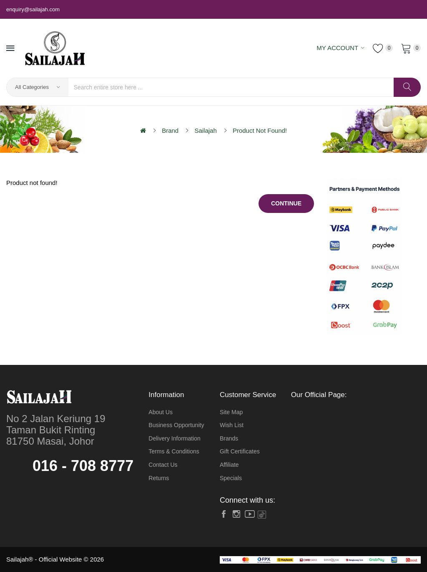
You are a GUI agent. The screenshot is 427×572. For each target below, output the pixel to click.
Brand (170, 130)
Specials (231, 478)
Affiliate (229, 464)
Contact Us (162, 464)
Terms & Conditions (173, 451)
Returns (158, 478)
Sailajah (205, 130)
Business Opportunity (176, 425)
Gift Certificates (240, 451)
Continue (286, 203)
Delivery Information (174, 438)
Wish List (232, 425)
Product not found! (260, 130)
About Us (160, 412)
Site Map (231, 412)
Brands (229, 438)
